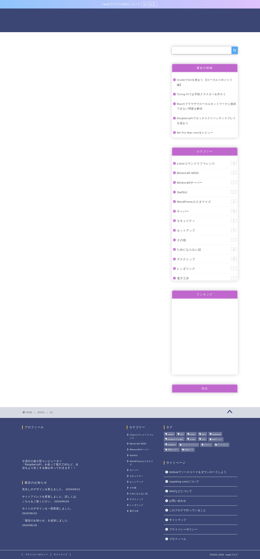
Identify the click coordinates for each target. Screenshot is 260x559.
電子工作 (60, 36)
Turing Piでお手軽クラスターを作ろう (201, 94)
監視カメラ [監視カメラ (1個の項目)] (189, 450)
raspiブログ (130, 20)
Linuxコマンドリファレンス (116, 36)
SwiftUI (207, 192)
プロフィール (177, 539)
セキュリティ (207, 221)
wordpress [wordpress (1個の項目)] (172, 445)
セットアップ (154, 36)
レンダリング (207, 269)
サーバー (81, 36)
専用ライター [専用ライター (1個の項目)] (173, 450)
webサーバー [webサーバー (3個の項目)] (217, 439)
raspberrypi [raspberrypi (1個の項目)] (216, 434)
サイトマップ (177, 520)
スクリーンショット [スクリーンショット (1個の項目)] (190, 445)
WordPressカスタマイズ (207, 202)
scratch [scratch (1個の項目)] (192, 439)
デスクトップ (207, 259)
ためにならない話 (207, 250)
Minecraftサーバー (207, 183)
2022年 (41, 412)
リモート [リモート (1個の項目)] (207, 445)
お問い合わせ (177, 500)
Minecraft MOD (207, 173)
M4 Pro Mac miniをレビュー (195, 133)
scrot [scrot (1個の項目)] (203, 439)
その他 (220, 36)
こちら (26, 501)
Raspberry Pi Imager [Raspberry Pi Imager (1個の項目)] (175, 439)
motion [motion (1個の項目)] (192, 434)
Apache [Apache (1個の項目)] (171, 434)
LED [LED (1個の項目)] (181, 434)
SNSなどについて (180, 491)
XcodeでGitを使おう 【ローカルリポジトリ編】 (205, 83)
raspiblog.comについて (189, 36)
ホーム (39, 36)
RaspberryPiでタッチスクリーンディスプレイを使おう (206, 121)
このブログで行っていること (187, 510)
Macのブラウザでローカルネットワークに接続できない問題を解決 (206, 107)
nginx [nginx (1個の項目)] (204, 434)
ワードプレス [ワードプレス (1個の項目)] (223, 445)
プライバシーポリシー (183, 529)
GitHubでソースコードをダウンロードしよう (198, 472)
